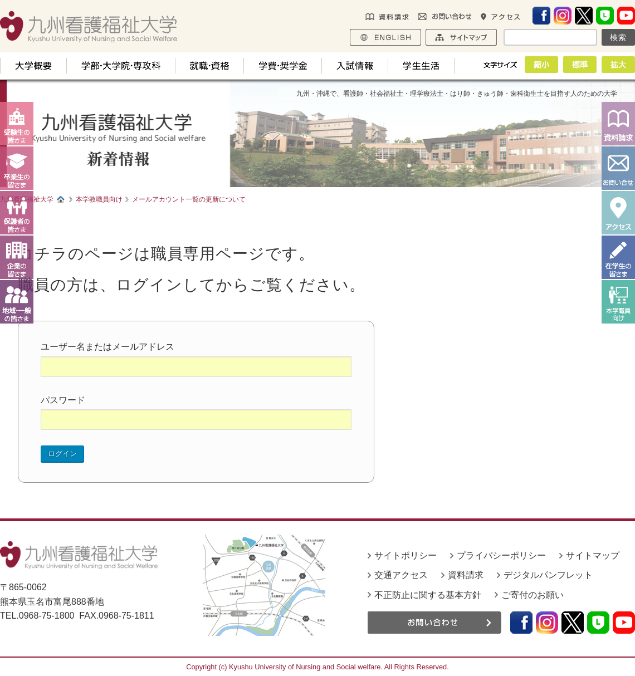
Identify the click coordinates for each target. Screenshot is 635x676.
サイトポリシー (405, 555)
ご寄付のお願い (532, 595)
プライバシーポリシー (501, 555)
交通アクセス (401, 575)
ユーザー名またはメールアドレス (107, 346)
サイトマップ (592, 555)
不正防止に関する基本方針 (427, 595)
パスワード (63, 400)
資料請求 (465, 575)
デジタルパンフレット (548, 575)
